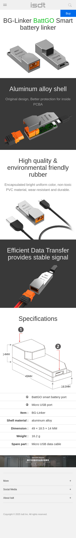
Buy (68, 13)
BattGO (43, 20)
